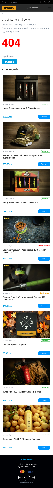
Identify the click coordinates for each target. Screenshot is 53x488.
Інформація (27, 459)
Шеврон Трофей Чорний (14, 344)
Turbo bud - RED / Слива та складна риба (22, 392)
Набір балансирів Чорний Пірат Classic (21, 108)
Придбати (44, 117)
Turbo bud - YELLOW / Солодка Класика (21, 439)
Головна (4, 14)
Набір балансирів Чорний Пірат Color (20, 202)
